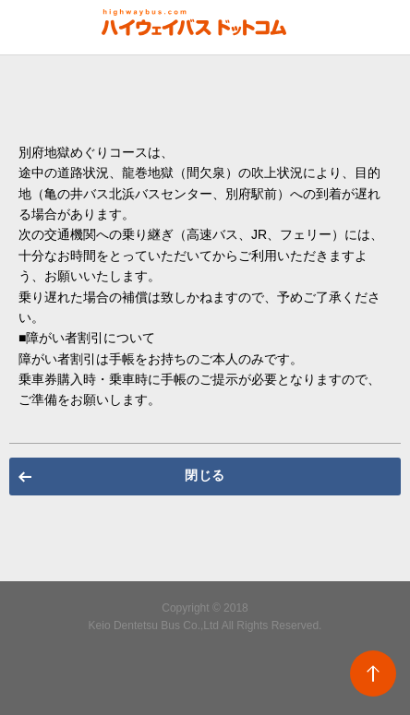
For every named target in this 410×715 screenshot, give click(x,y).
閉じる (205, 475)
